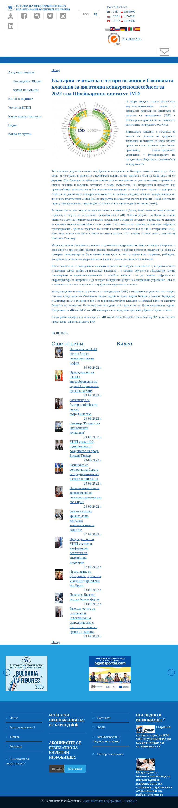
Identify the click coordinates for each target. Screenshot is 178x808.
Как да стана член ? (20, 725)
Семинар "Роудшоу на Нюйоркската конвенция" (85, 425)
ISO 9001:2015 (124, 39)
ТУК (92, 319)
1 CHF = (121, 20)
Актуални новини (21, 70)
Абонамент (75, 766)
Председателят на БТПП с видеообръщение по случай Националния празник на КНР (84, 379)
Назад (56, 68)
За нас (12, 715)
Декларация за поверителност (17, 759)
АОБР (98, 725)
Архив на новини (25, 88)
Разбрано (131, 801)
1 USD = (121, 11)
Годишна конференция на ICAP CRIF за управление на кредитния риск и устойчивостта (153, 734)
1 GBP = (121, 16)
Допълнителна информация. (102, 801)
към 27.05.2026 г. (117, 7)
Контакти (14, 744)
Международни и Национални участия (105, 737)
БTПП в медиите (20, 96)
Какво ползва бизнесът (25, 114)
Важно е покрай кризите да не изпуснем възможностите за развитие (82, 518)
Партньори (101, 715)
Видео (12, 123)
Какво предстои (19, 132)
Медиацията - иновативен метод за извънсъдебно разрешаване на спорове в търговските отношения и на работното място (154, 781)
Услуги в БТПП (19, 105)
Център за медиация (107, 752)
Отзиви (13, 734)
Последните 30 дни (27, 79)
